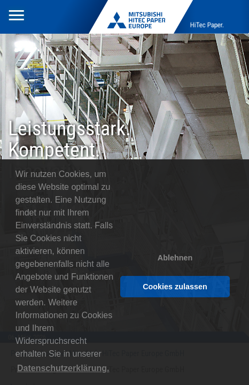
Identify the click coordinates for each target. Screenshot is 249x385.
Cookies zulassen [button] (175, 286)
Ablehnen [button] (175, 257)
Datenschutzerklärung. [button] (63, 368)
